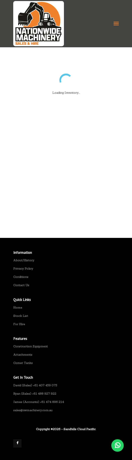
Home (17, 307)
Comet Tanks (23, 363)
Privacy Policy (23, 268)
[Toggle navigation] (116, 24)
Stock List (20, 316)
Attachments (22, 355)
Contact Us (21, 285)
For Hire (19, 324)
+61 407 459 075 (45, 385)
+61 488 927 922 (44, 394)
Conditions (20, 277)
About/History (23, 260)
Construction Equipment (30, 346)
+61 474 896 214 (52, 402)
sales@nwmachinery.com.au (32, 410)
